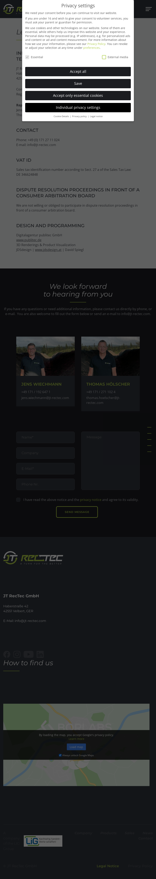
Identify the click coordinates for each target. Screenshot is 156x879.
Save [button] (78, 80)
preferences (91, 45)
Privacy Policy (96, 41)
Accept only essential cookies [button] (78, 92)
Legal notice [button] (96, 113)
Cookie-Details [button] (61, 113)
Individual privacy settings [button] (78, 104)
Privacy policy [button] (79, 113)
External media (115, 54)
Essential (34, 54)
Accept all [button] (78, 68)
